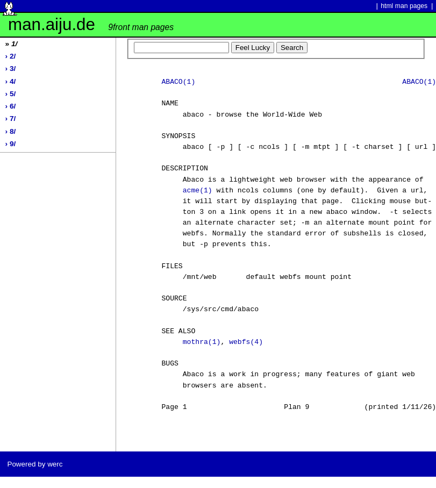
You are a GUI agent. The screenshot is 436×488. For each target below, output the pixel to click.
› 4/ (10, 81)
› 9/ (10, 144)
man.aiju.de (91, 24)
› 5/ (10, 94)
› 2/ (10, 56)
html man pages (404, 6)
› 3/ (10, 68)
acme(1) (197, 191)
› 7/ (10, 118)
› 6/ (10, 106)
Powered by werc (34, 464)
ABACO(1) (178, 82)
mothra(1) (202, 342)
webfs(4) (246, 342)
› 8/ (10, 131)
